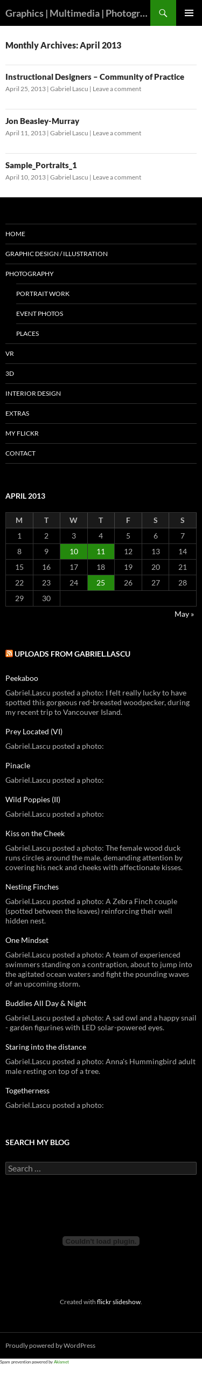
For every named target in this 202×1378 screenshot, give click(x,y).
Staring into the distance (45, 1046)
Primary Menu (189, 13)
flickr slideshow (119, 1301)
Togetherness (27, 1090)
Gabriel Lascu (69, 89)
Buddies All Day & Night (45, 1003)
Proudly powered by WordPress (50, 1345)
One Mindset (26, 940)
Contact (20, 453)
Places (27, 333)
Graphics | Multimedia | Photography (77, 13)
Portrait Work (42, 294)
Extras (17, 413)
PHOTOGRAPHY (29, 274)
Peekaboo (21, 678)
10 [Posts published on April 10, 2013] (73, 551)
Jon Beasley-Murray (42, 121)
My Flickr (22, 433)
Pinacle (17, 765)
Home (15, 234)
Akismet (61, 1362)
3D (9, 373)
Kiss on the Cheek (35, 833)
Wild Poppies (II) (32, 799)
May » (184, 613)
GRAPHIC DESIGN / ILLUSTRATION (56, 254)
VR (9, 353)
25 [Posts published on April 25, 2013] (100, 582)
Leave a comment (117, 89)
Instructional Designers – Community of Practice (94, 76)
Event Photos (39, 313)
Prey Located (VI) (33, 731)
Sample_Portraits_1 (41, 165)
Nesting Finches (32, 886)
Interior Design (33, 393)
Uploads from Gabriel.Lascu (72, 653)
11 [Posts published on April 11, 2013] (100, 551)
